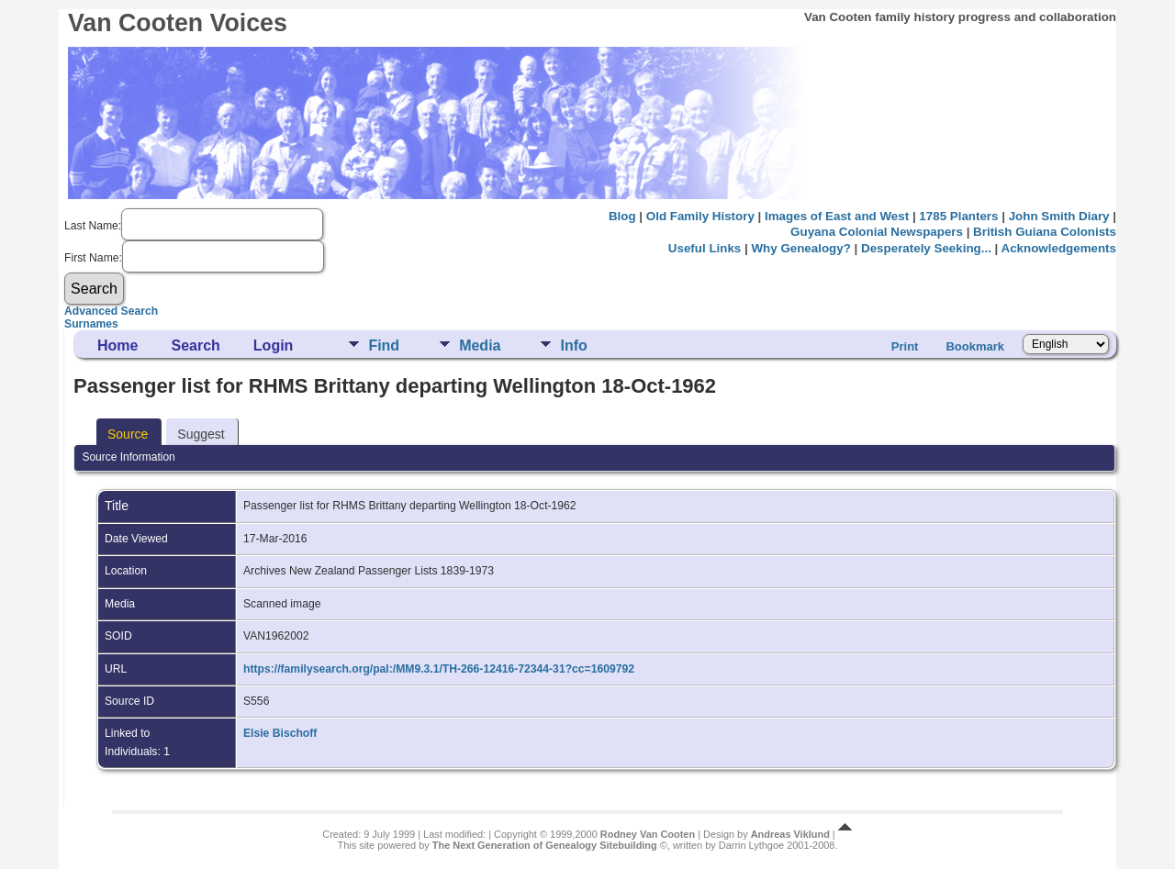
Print (905, 346)
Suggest (200, 434)
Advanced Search (111, 311)
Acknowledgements (1059, 248)
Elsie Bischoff (280, 733)
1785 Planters (958, 216)
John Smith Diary (1059, 216)
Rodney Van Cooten (647, 834)
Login (273, 345)
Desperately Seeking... (926, 248)
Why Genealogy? (800, 248)
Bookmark (975, 346)
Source (127, 434)
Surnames (91, 324)
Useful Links (704, 248)
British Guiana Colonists (1044, 232)
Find (383, 345)
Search (195, 345)
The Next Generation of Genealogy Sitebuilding (544, 845)
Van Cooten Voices (177, 23)
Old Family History (700, 216)
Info (573, 345)
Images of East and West (837, 216)
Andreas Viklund (790, 834)
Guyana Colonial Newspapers (876, 232)
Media (479, 345)
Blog (622, 216)
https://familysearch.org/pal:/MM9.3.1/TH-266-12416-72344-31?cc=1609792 (438, 669)
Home (117, 345)
